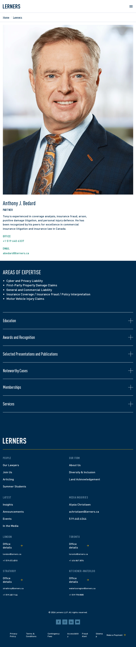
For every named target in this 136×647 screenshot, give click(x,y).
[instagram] (64, 621)
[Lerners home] (11, 6)
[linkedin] (71, 621)
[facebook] (58, 621)
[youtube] (77, 621)
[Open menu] (131, 6)
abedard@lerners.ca (16, 253)
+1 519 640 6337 (13, 240)
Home (6, 17)
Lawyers (17, 17)
